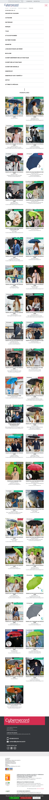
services (7, 759)
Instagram (14, 748)
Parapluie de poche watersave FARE (14, 116)
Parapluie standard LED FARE (35, 367)
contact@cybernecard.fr (17, 741)
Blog (6, 764)
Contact (7, 765)
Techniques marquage (10, 763)
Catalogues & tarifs (10, 761)
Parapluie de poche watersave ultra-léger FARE (14, 229)
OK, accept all (14, 798)
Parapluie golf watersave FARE (35, 172)
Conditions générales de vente (12, 766)
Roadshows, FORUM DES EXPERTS (12, 760)
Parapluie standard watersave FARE (14, 173)
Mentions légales (40, 788)
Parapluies (31, 8)
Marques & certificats (10, 762)
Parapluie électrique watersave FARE (14, 424)
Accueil (6, 8)
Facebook (8, 748)
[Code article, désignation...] (16, 1)
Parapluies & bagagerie (22, 8)
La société (7, 758)
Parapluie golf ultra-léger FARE (35, 509)
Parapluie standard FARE (14, 481)
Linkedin (11, 748)
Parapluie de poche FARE (14, 395)
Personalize (36, 798)
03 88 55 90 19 (14, 738)
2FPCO (35, 774)
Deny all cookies (26, 798)
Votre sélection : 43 (10, 10)
